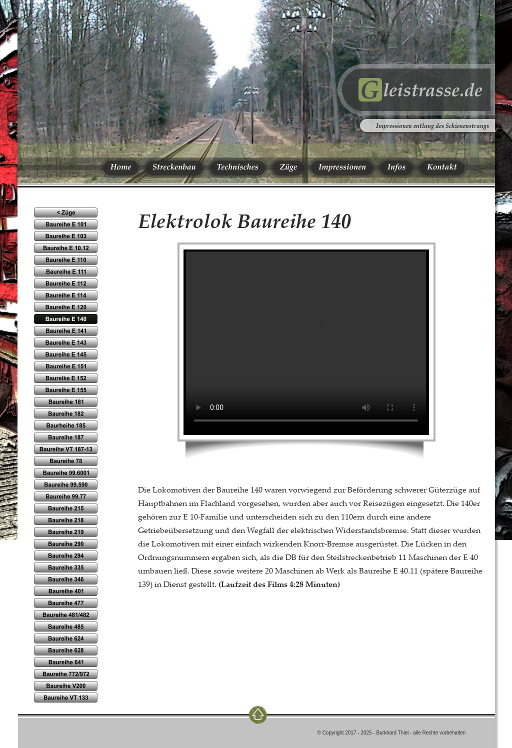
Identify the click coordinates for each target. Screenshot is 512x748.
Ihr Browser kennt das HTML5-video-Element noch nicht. (306, 342)
